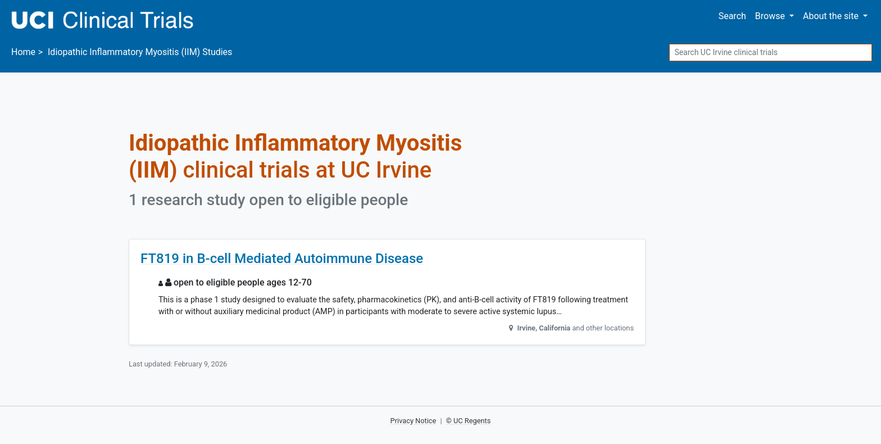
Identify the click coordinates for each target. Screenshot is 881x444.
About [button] (832, 16)
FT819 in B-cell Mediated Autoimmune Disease (281, 258)
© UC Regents (468, 420)
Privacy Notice (413, 420)
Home (23, 52)
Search (732, 16)
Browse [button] (771, 16)
